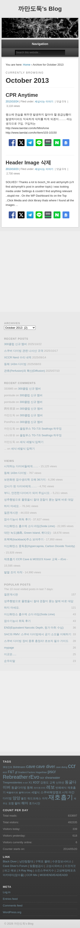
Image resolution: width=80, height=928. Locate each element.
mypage (9, 647)
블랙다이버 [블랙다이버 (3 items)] (25, 792)
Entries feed (10, 898)
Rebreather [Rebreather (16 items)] (15, 777)
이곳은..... (10, 654)
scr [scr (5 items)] (42, 777)
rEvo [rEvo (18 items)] (34, 777)
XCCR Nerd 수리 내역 (17, 357)
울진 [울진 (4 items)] (23, 798)
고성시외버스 (54, 866)
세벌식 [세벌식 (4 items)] (35, 792)
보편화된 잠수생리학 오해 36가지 (24, 479)
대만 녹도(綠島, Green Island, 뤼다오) (27, 532)
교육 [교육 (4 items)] (52, 782)
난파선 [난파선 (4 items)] (60, 782)
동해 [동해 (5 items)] (30, 787)
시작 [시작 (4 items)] (65, 792)
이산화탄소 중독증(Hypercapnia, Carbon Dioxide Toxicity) (39, 546)
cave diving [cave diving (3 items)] (61, 767)
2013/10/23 (12, 169)
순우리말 (9, 661)
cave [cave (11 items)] (30, 766)
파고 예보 (10, 870)
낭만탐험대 (26, 861)
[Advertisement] (40, 271)
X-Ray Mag (25, 870)
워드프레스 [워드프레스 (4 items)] (34, 798)
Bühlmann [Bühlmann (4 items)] (19, 767)
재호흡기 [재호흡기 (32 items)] (60, 797)
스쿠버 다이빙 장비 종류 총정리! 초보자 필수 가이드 (36, 641)
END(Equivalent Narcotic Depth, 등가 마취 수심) (34, 627)
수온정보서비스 (61, 861)
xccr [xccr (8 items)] (36, 782)
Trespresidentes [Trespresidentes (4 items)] (12, 782)
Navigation (40, 44)
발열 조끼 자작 (13, 572)
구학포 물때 (42, 861)
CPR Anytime (22, 95)
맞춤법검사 (37, 866)
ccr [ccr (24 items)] (72, 766)
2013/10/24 (12, 101)
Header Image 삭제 (28, 162)
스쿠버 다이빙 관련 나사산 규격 (23, 350)
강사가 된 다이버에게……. (20, 486)
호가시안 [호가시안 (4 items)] (34, 803)
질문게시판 (11, 512)
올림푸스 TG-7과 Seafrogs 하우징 (41, 428)
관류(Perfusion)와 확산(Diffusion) (24, 370)
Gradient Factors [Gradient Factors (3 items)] (26, 772)
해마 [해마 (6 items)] (24, 803)
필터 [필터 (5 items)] (17, 803)
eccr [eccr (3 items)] (5, 772)
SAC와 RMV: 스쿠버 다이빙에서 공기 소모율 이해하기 (37, 634)
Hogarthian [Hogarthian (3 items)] (41, 772)
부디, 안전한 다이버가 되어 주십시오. (27, 493)
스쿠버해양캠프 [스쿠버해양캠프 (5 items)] (51, 792)
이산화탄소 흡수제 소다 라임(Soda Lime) (29, 526)
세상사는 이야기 (44, 101)
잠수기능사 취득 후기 (17, 519)
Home (27, 64)
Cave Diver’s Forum (15, 866)
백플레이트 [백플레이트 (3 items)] (12, 792)
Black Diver (10, 861)
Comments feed (12, 905)
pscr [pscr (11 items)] (52, 771)
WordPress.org (12, 912)
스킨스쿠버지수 (44, 870)
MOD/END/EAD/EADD (54, 875)
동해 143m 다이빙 (15, 364)
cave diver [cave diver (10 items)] (45, 766)
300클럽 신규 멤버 (15, 344)
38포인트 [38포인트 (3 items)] (7, 767)
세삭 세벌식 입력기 (32, 442)
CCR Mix (31, 875)
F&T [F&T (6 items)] (11, 772)
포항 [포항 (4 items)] (11, 803)
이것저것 (70, 866)
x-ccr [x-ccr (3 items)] (25, 782)
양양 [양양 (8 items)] (16, 798)
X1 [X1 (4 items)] (30, 782)
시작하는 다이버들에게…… (21, 466)
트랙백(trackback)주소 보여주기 (24, 539)
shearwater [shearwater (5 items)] (52, 777)
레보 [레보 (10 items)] (50, 787)
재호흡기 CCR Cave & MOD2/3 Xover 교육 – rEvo (35, 559)
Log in (6, 892)
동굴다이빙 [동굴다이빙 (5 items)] (18, 787)
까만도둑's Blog (40, 8)
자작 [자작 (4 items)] (45, 798)
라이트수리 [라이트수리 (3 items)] (39, 787)
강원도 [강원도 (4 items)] (44, 782)
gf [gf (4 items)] (16, 772)
